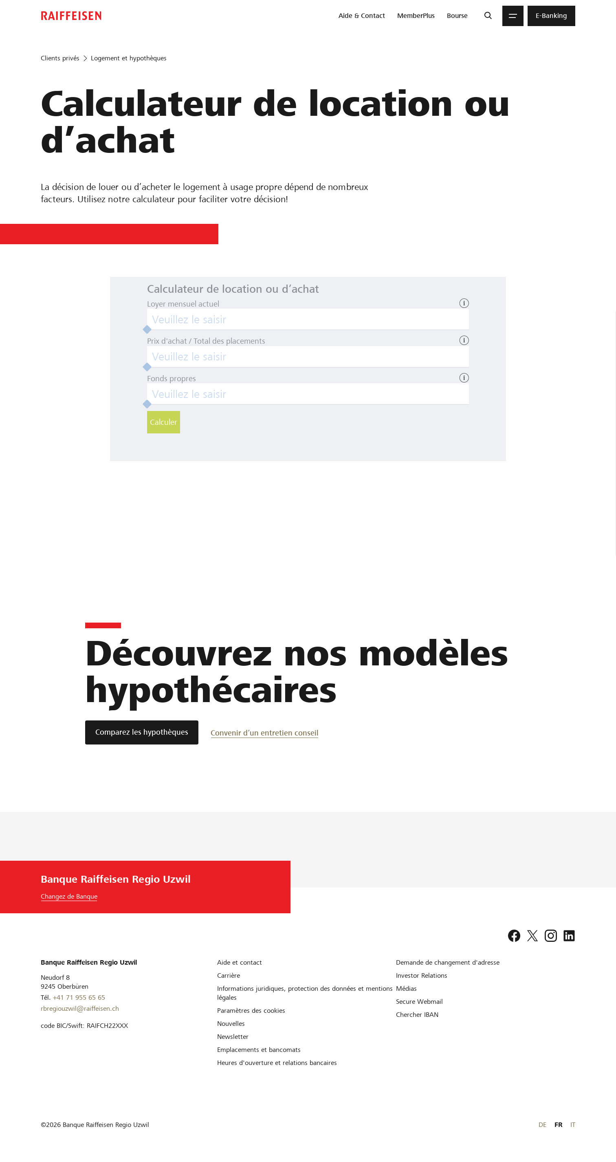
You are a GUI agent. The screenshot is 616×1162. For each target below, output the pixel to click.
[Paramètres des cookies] (251, 1010)
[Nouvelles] (231, 1023)
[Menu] (513, 16)
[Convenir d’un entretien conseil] (265, 732)
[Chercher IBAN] (417, 1014)
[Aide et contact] (239, 962)
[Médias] (406, 988)
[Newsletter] (233, 1036)
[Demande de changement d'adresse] (447, 962)
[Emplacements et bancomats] (259, 1050)
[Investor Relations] (421, 975)
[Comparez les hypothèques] (141, 732)
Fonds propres (171, 378)
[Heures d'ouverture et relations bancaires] (277, 1063)
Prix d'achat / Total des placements (206, 341)
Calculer (163, 422)
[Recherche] (488, 16)
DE (542, 1125)
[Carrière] (228, 975)
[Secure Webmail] (419, 1001)
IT (572, 1125)
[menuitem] (361, 16)
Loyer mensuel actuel (183, 304)
